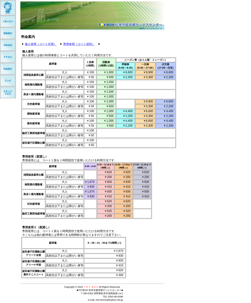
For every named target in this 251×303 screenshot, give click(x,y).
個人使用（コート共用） (40, 44)
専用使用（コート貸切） (79, 44)
